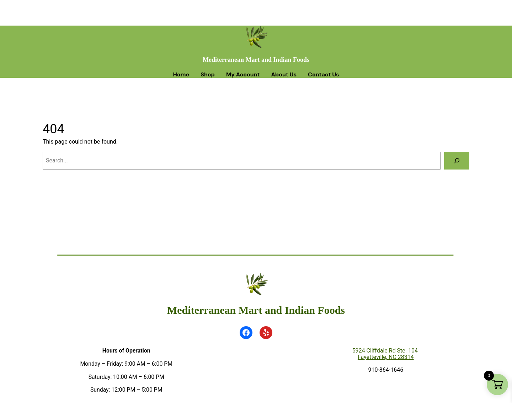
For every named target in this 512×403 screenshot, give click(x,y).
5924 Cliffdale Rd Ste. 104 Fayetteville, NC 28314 (385, 353)
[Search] (456, 160)
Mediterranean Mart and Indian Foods (256, 59)
